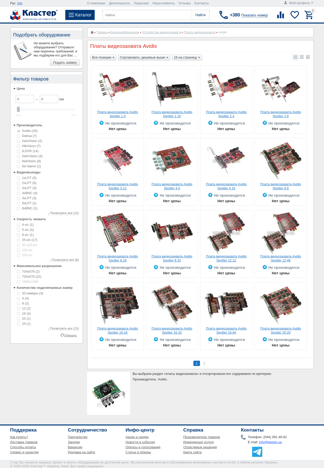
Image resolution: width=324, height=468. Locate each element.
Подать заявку (65, 62)
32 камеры (30, 293)
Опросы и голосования (143, 447)
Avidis (27, 131)
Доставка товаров (23, 442)
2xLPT (26, 183)
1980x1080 (27, 281)
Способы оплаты (23, 447)
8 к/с (25, 235)
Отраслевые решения (200, 447)
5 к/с (25, 230)
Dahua (27, 136)
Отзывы (185, 3)
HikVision (28, 146)
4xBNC (27, 193)
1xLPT (26, 178)
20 (24, 318)
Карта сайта (192, 452)
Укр (20, 3)
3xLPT (26, 188)
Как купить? (19, 437)
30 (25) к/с (27, 245)
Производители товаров (201, 437)
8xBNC (27, 208)
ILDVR (27, 151)
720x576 (29, 276)
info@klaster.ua (270, 442)
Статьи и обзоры (138, 452)
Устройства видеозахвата (161, 32)
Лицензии (141, 3)
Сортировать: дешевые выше (144, 57)
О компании (96, 3)
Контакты (201, 3)
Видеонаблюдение (125, 32)
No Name (29, 166)
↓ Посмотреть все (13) (63, 328)
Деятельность (119, 3)
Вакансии (75, 447)
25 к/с (27, 240)
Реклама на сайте (81, 452)
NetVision (29, 161)
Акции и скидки (137, 437)
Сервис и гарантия (24, 452)
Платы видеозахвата (199, 32)
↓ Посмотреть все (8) (64, 260)
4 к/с (25, 225)
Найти (200, 15)
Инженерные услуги (198, 442)
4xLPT (26, 198)
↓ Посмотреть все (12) (63, 213)
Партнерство (78, 437)
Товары (102, 32)
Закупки (74, 442)
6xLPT (26, 203)
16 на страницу (187, 57)
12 (24, 308)
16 (24, 313)
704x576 (28, 271)
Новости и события (140, 442)
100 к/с (24, 250)
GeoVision (29, 141)
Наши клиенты (163, 3)
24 (24, 323)
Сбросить (70, 335)
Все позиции (103, 57)
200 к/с (24, 255)
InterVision (30, 156)
